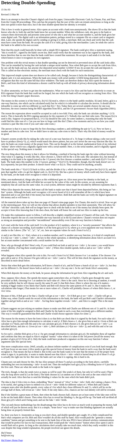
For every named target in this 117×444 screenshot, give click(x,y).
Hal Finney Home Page (12, 440)
